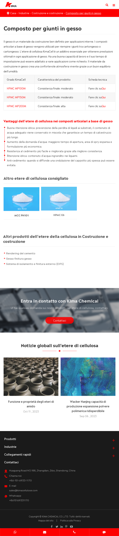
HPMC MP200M (16, 106)
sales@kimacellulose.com (23, 490)
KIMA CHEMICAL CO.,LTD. (55, 516)
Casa (13, 13)
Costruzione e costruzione (47, 13)
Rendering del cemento (20, 253)
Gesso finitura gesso (19, 258)
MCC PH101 (21, 213)
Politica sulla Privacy (70, 520)
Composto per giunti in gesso (83, 13)
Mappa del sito (45, 520)
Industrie (24, 13)
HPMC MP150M (16, 97)
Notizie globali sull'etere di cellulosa (60, 346)
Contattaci (59, 321)
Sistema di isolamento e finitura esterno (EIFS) (35, 264)
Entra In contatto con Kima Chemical (59, 301)
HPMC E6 (58, 213)
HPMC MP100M (16, 88)
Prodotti (10, 438)
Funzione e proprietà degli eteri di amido (31, 402)
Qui (104, 88)
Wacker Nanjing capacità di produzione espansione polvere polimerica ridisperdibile (88, 404)
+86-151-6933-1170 (20, 480)
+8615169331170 (19, 500)
